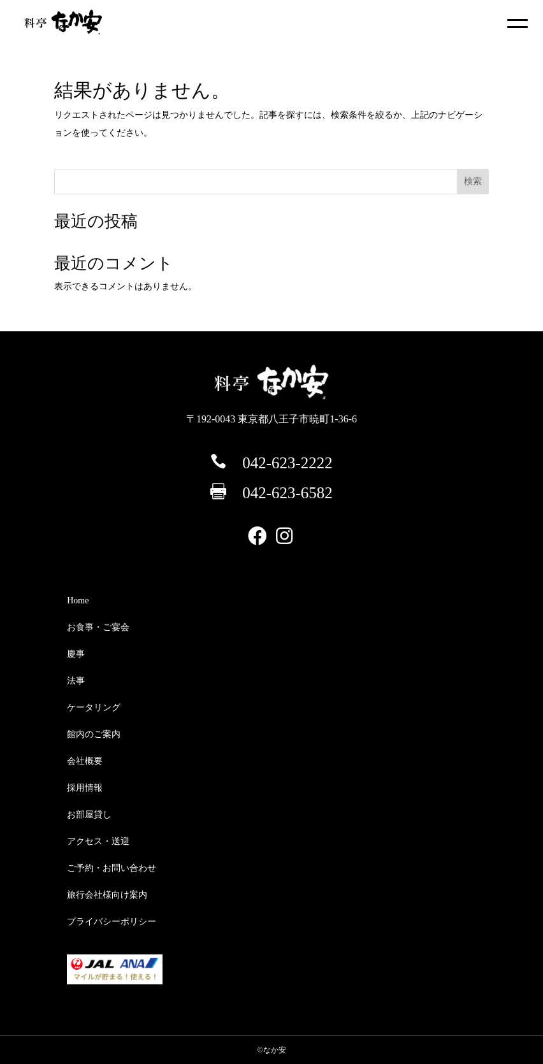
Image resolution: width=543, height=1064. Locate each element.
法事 (76, 681)
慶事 (76, 654)
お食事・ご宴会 (98, 627)
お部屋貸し (89, 814)
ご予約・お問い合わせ (111, 868)
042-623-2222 (287, 462)
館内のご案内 (93, 734)
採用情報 (85, 788)
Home (78, 600)
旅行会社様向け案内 (107, 895)
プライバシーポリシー (111, 921)
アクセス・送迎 (98, 841)
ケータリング (93, 707)
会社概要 (85, 761)
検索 (473, 181)
